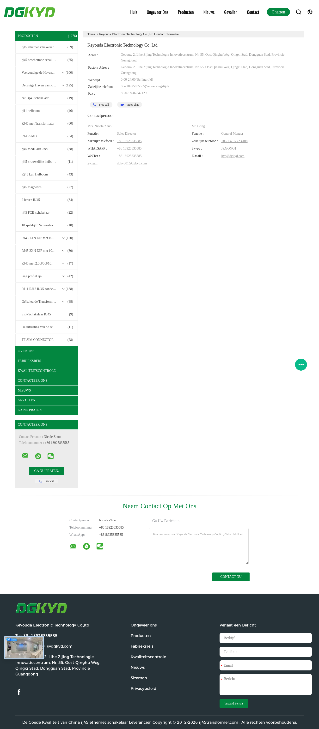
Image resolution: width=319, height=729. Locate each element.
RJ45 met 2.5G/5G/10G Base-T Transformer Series (48, 263)
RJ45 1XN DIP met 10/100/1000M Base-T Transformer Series (48, 238)
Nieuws (209, 12)
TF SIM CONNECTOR (47, 339)
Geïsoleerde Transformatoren (47, 301)
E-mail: (44, 646)
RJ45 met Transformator (47, 123)
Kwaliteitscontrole (37, 371)
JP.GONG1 (228, 148)
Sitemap (139, 678)
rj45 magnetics (47, 187)
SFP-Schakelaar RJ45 (47, 314)
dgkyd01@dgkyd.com (132, 163)
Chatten (278, 12)
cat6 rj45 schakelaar (47, 98)
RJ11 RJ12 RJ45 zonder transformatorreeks (48, 289)
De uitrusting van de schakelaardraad (47, 327)
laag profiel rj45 (47, 276)
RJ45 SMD (47, 136)
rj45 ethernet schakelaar (47, 47)
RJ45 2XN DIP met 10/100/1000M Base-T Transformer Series (48, 250)
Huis (133, 12)
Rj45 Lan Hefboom (47, 174)
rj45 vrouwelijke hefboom (47, 161)
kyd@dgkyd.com (233, 156)
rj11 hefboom (47, 110)
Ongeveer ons (157, 12)
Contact (253, 12)
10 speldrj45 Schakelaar (47, 225)
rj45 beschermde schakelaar (47, 60)
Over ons (26, 351)
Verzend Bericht (233, 703)
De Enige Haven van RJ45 (47, 85)
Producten (186, 12)
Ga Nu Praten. (30, 410)
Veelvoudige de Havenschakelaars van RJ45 (48, 72)
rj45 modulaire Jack (47, 149)
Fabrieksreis (29, 361)
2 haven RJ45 (47, 200)
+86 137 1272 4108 (234, 141)
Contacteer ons (32, 380)
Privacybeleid (143, 688)
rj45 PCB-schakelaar (47, 212)
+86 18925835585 (129, 141)
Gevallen (230, 12)
